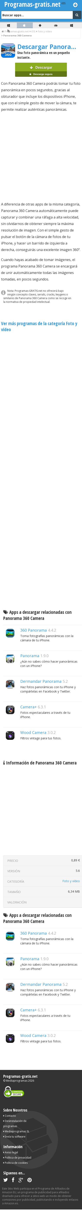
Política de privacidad (17, 1157)
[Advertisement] (40, 156)
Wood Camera (33, 732)
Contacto (9, 1116)
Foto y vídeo (71, 881)
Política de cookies (15, 1163)
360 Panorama (33, 630)
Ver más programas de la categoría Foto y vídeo (39, 326)
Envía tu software (14, 1136)
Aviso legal (10, 1152)
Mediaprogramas (16, 1080)
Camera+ (28, 706)
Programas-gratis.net (20, 1076)
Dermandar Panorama (41, 681)
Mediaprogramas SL (16, 1131)
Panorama (29, 655)
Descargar (41, 71)
